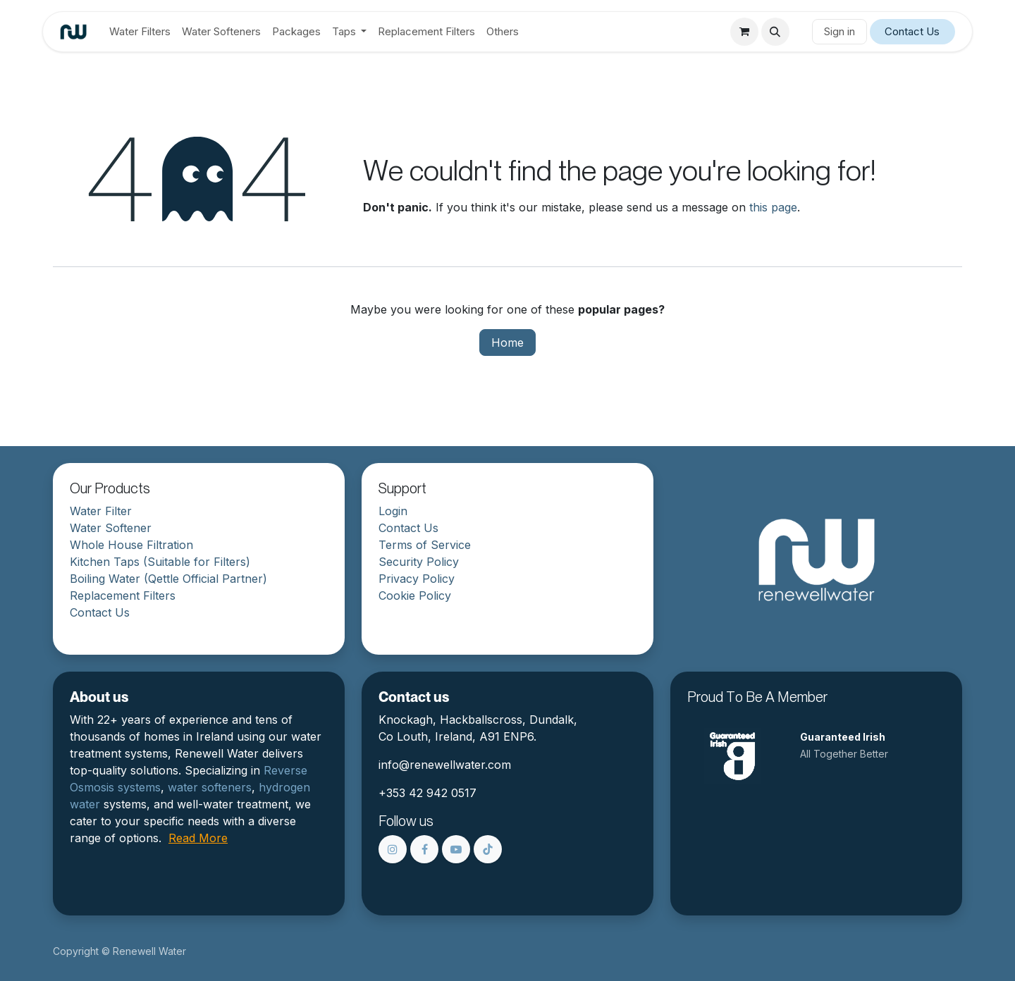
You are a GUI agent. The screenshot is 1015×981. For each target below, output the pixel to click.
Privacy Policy (417, 579)
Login (393, 511)
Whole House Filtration (131, 545)
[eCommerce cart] (744, 32)
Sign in (839, 31)
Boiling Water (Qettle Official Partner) (168, 579)
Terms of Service (425, 545)
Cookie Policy (415, 595)
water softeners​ (210, 787)
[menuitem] (140, 32)
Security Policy (419, 562)
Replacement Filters (123, 595)
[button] (775, 32)
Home (507, 342)
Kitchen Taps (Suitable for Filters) (160, 562)
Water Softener (111, 528)
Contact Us (912, 31)
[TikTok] (488, 849)
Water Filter (101, 511)
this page (773, 207)
